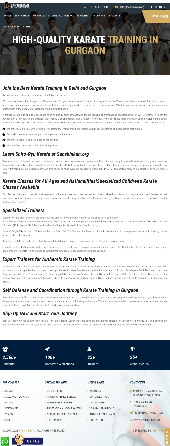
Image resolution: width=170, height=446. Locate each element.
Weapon (8, 414)
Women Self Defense (59, 402)
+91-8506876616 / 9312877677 (144, 404)
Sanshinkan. (27, 430)
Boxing (7, 420)
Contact (28, 26)
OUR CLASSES (11, 26)
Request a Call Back (160, 16)
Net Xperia (160, 430)
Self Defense (54, 390)
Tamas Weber (96, 402)
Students (114, 15)
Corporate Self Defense (61, 414)
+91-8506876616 (98, 7)
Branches (83, 15)
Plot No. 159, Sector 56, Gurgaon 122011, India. (147, 393)
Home (7, 15)
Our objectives (98, 396)
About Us (94, 390)
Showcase (98, 15)
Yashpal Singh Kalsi (101, 408)
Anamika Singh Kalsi (101, 414)
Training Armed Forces (60, 396)
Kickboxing (10, 408)
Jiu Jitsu (8, 402)
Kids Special (53, 420)
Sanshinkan (22, 15)
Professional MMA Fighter (63, 408)
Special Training (63, 15)
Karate (7, 390)
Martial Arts (41, 15)
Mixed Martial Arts (15, 396)
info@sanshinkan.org (132, 7)
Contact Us (95, 420)
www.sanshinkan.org (147, 419)
